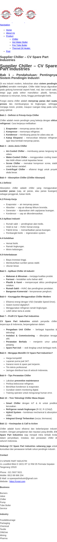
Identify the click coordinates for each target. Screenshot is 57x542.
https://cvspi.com (17, 481)
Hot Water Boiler (20, 42)
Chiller (15, 39)
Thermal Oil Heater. (21, 48)
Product (9, 36)
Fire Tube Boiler (19, 45)
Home (9, 30)
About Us (10, 33)
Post (8, 51)
